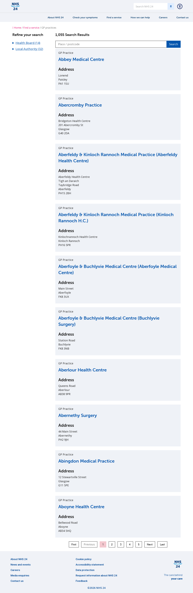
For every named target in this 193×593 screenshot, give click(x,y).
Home (16, 27)
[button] (179, 6)
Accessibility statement (90, 564)
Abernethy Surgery (77, 415)
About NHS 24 (56, 17)
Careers (163, 17)
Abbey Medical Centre (81, 59)
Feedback (81, 580)
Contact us (182, 17)
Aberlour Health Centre (82, 370)
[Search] (171, 6)
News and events (21, 564)
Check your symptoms (85, 17)
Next (150, 544)
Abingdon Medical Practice (86, 461)
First (73, 544)
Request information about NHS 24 (96, 575)
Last (162, 544)
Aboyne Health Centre (81, 506)
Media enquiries (20, 575)
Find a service (114, 17)
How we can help (140, 17)
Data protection (85, 570)
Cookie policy (83, 559)
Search (173, 44)
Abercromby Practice (80, 105)
